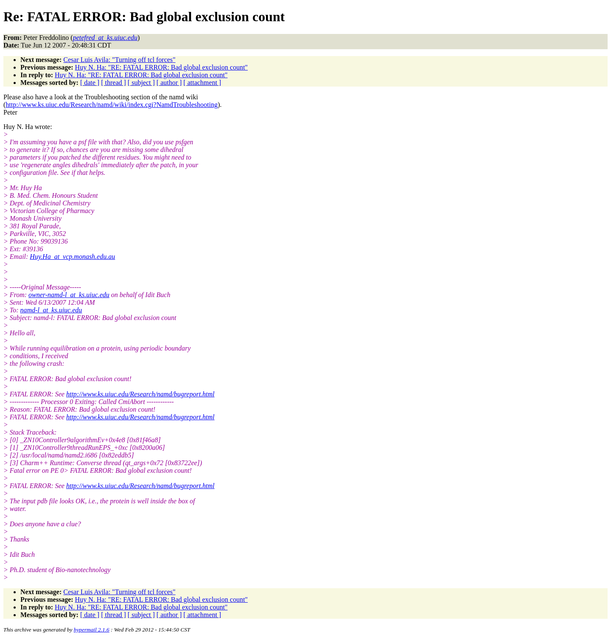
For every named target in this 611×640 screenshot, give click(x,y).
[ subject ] (141, 82)
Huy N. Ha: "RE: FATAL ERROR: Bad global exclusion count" (161, 67)
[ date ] (89, 82)
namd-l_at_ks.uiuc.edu (51, 310)
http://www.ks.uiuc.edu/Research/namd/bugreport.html (140, 394)
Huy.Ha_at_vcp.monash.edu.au (72, 256)
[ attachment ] (202, 82)
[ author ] (169, 82)
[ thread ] (113, 82)
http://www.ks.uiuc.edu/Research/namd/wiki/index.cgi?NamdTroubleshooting (112, 104)
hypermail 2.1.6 (91, 629)
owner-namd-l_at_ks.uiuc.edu (68, 294)
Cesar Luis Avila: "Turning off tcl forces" (119, 59)
